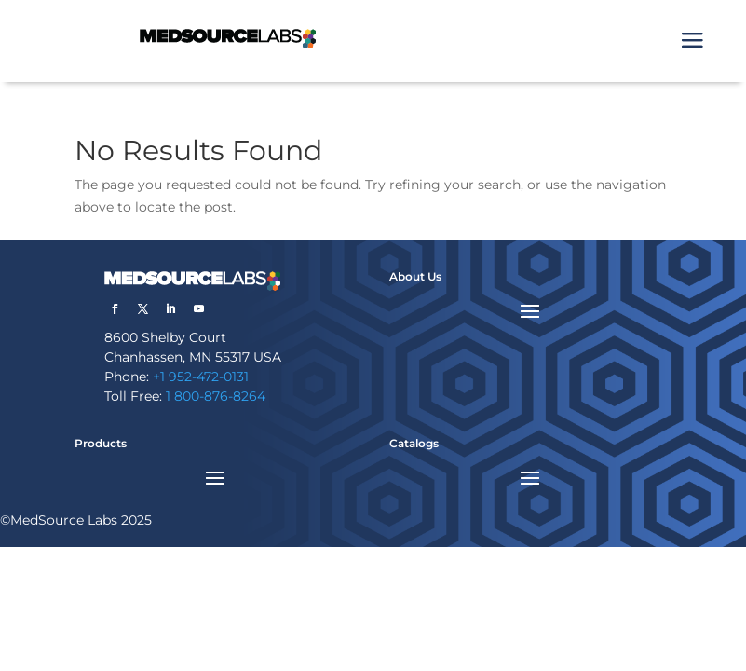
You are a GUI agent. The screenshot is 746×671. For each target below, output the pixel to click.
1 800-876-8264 (215, 396)
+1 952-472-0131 (201, 376)
